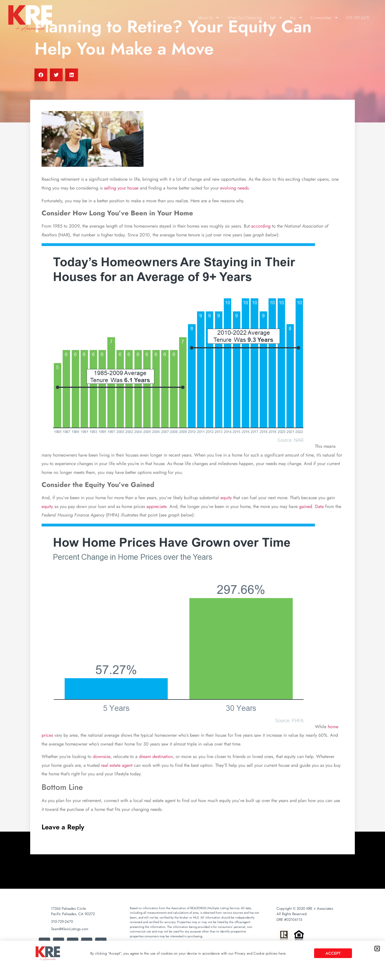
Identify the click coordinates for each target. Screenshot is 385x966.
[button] (377, 948)
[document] (192, 483)
